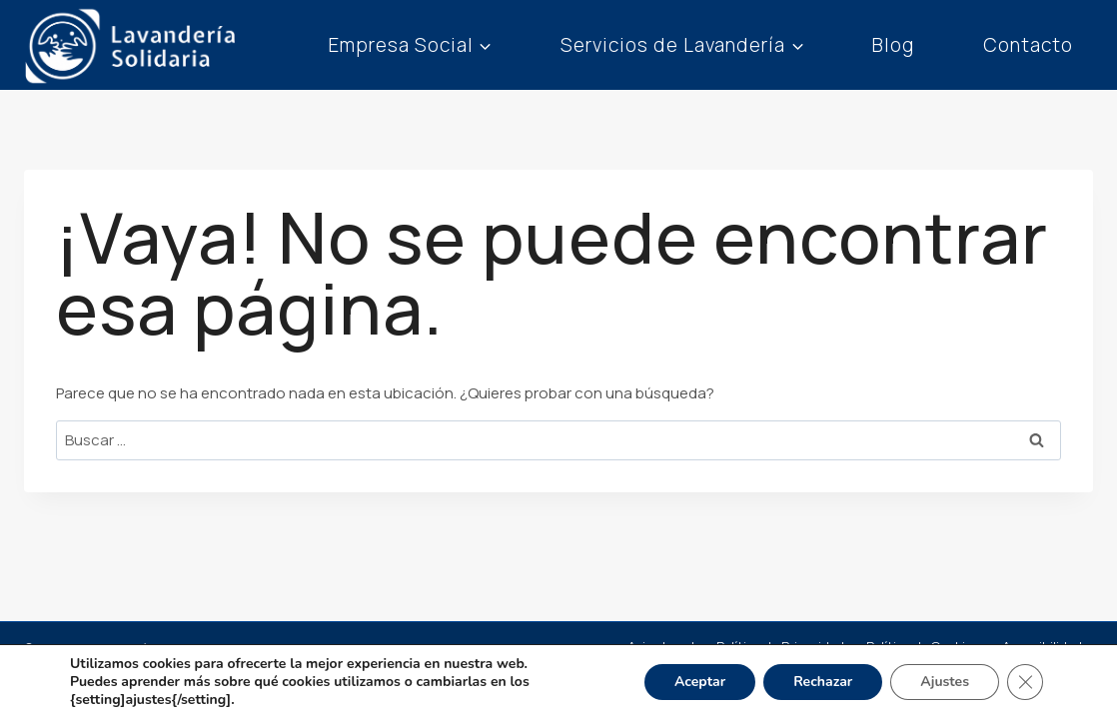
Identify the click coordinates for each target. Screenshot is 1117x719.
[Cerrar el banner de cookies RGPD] (1025, 682)
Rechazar (822, 681)
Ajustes (944, 681)
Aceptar (699, 681)
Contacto (1028, 45)
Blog (893, 45)
